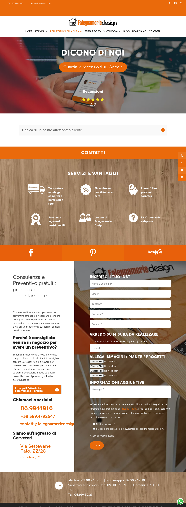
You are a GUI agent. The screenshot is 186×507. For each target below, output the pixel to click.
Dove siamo (139, 22)
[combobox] (130, 339)
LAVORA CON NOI (40, 502)
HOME (120, 498)
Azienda (39, 22)
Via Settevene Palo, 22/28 (35, 439)
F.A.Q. (128, 498)
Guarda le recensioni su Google (93, 58)
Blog (126, 22)
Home (28, 22)
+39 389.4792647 (37, 407)
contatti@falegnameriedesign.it (49, 414)
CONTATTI (24, 502)
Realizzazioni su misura (64, 22)
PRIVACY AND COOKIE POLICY (148, 498)
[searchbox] (130, 339)
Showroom (110, 22)
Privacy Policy (129, 399)
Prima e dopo (93, 22)
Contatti (154, 22)
